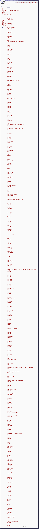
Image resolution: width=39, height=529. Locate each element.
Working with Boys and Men (4, 25)
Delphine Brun (9, 123)
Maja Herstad (9, 297)
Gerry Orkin (9, 167)
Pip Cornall (9, 399)
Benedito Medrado (10, 49)
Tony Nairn (9, 490)
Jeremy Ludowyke (10, 230)
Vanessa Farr (9, 505)
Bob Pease (9, 54)
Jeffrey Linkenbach (10, 224)
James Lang (9, 209)
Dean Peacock (9, 120)
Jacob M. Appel (9, 207)
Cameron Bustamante (10, 68)
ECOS (8, 129)
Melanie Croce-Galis (10, 329)
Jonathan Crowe (9, 247)
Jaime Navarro (9, 208)
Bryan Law (8, 63)
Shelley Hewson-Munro (10, 452)
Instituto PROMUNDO (10, 195)
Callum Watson (9, 67)
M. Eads (8, 294)
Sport (2, 21)
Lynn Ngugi (9, 292)
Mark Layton (9, 314)
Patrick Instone (9, 381)
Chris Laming (9, 86)
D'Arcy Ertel (9, 101)
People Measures (10, 395)
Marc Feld (8, 305)
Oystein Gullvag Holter (10, 376)
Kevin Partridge (9, 264)
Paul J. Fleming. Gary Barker (11, 389)
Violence (3, 22)
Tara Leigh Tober (9, 483)
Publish (26, 2)
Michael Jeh (9, 342)
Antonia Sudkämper (10, 36)
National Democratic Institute (11, 359)
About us (29, 2)
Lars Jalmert (9, 275)
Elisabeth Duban (9, 133)
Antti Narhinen (9, 37)
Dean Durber (9, 119)
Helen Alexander (9, 181)
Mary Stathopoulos (10, 320)
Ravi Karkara (9, 408)
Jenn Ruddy (9, 226)
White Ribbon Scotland (10, 517)
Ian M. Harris (9, 189)
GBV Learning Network (10, 160)
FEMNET (8, 145)
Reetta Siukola (9, 411)
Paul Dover (9, 386)
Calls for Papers (4, 10)
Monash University (10, 353)
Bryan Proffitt (9, 64)
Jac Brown (9, 203)
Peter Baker (9, 397)
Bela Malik (9, 45)
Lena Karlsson (9, 280)
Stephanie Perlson (10, 463)
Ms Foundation (9, 354)
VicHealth (8, 509)
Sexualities (3, 20)
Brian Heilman (9, 59)
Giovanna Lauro (9, 168)
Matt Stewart (9, 324)
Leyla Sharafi (9, 283)
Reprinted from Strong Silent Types (12, 415)
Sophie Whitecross (10, 460)
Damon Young (9, 103)
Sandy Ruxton (9, 442)
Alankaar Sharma (9, 18)
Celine (8, 79)
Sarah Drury (9, 443)
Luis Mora (8, 289)
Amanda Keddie (9, 24)
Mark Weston (9, 316)
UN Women (9, 499)
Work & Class (4, 23)
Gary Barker (9, 155)
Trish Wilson (9, 494)
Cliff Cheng (9, 94)
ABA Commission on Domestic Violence (13, 10)
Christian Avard (9, 88)
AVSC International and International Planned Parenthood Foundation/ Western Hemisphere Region (21, 42)
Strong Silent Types (10, 474)
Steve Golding (9, 472)
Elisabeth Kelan (9, 134)
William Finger (9, 518)
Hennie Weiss (9, 182)
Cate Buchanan (9, 75)
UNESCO (8, 500)
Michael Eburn (9, 340)
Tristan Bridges (9, 495)
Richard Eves (9, 419)
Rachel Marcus (9, 404)
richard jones (9, 420)
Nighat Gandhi (9, 364)
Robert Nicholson (10, 428)
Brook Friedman (9, 62)
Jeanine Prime (9, 220)
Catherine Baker (9, 76)
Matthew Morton (9, 327)
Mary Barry (9, 319)
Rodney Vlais (9, 430)
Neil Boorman (9, 360)
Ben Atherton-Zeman (10, 46)
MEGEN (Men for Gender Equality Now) (13, 328)
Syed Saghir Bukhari (10, 478)
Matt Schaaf (9, 323)
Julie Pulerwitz (9, 257)
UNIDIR (8, 504)
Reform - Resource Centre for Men (12, 412)
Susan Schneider (9, 477)
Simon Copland (9, 456)
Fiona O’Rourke (9, 146)
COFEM (8, 97)
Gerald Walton (9, 164)
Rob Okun (8, 424)
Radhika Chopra (9, 406)
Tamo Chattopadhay (10, 482)
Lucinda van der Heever (10, 288)
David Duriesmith (9, 115)
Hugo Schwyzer (9, 186)
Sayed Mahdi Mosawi (10, 447)
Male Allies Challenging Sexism (12, 298)
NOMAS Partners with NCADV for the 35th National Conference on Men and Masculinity (20, 367)
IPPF (8, 202)
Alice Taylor (9, 20)
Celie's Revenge (9, 77)
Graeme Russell (9, 169)
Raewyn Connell (9, 407)
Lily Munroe (9, 284)
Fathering (3, 11)
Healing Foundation (10, 177)
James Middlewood (10, 211)
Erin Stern (8, 142)
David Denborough (10, 112)
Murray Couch (9, 355)
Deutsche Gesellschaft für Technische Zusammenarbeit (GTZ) (16, 124)
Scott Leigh (9, 450)
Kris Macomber (9, 271)
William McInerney (10, 520)
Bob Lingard (9, 53)
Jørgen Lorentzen (10, 252)
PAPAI (8, 377)
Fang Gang (9, 143)
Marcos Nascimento (10, 307)
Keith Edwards (9, 260)
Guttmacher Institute (10, 172)
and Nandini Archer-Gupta (11, 27)
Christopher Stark (10, 90)
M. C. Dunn (9, 293)
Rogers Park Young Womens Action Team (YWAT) (14, 433)
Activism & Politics (3, 9)
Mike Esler (9, 349)
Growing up (3, 12)
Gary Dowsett (9, 156)
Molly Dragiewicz (10, 351)
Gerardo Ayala (9, 165)
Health (2, 13)
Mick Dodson (9, 346)
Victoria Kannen (9, 512)
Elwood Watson (9, 137)
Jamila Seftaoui (9, 212)
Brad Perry (9, 55)
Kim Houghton (9, 268)
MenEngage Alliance (10, 338)
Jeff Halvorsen (9, 221)
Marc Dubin (9, 302)
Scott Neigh (9, 451)
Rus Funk (8, 437)
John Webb (9, 243)
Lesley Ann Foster (10, 281)
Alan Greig (8, 15)
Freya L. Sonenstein (10, 150)
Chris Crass (9, 84)
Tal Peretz (8, 481)
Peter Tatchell (9, 398)
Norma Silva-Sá (9, 368)
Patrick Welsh (9, 384)
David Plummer (9, 116)
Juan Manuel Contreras (10, 255)
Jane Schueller (9, 217)
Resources (3, 19)
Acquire (8, 11)
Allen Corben (9, 22)
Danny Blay (9, 106)
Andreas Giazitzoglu (10, 28)
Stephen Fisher (9, 465)
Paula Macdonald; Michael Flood (12, 393)
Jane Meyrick (9, 216)
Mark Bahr (8, 311)
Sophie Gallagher (9, 459)
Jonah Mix (8, 246)
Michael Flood (9, 341)
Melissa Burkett (9, 332)
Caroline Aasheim (10, 71)
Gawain (8, 159)
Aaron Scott (9, 9)
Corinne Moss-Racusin (10, 99)
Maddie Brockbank (10, 296)
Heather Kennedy (9, 180)
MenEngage (9, 337)
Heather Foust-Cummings (11, 178)
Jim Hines (8, 235)
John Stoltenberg (9, 242)
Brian (8, 58)
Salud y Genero (9, 439)
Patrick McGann (9, 382)
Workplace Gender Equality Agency (12, 521)
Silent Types (9, 455)
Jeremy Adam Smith (10, 229)
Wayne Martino (9, 513)
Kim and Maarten (9, 266)
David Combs (9, 111)
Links (23, 2)
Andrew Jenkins (9, 31)
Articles (17, 2)
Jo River (8, 238)
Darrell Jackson (9, 110)
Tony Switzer (9, 491)
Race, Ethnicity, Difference (4, 18)
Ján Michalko (9, 213)
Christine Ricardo (9, 89)
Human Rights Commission (11, 187)
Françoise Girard (9, 147)
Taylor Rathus (9, 485)
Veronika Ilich (9, 507)
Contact (36, 2)
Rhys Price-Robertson (10, 417)
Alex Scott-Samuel (10, 19)
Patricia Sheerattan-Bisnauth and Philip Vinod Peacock (15, 380)
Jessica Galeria (9, 233)
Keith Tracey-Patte (10, 261)
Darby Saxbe (9, 107)
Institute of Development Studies (12, 194)
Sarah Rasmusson (10, 446)
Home (8, 4)
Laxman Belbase (9, 279)
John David (9, 239)
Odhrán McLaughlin (10, 372)
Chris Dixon (9, 85)
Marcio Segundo (9, 306)
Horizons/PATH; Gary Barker (11, 185)
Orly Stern (8, 373)
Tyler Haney (9, 498)
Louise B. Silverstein (10, 285)
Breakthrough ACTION (10, 57)
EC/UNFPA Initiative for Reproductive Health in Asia (15, 128)
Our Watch (8, 375)
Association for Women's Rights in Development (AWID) (15, 41)
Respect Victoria (9, 416)
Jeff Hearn (9, 222)
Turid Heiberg (9, 496)
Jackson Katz (9, 204)
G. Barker (8, 151)
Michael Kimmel (9, 345)
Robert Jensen (9, 425)
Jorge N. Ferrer (9, 251)
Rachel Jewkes (9, 403)
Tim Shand (9, 487)
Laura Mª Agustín (10, 276)
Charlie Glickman (9, 81)
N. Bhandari (9, 358)
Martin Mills (9, 318)
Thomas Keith (9, 486)
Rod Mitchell (9, 429)
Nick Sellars (9, 362)
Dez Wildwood (9, 125)
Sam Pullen (9, 441)
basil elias (8, 44)
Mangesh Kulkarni (10, 301)
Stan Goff (8, 461)
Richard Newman (9, 421)
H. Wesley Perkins (10, 173)
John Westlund (9, 244)
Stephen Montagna (10, 468)
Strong (8, 473)
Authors (20, 2)
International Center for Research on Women (13, 198)
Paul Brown (9, 385)
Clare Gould (9, 93)
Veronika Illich (9, 508)
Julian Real (9, 256)
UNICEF (8, 503)
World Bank (9, 522)
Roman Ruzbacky (9, 434)
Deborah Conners (10, 121)
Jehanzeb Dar (9, 225)
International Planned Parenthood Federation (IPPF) (15, 199)
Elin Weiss (9, 132)
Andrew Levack (9, 32)
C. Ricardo (8, 66)
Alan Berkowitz (9, 14)
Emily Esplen (9, 138)
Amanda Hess (9, 23)
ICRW (8, 191)
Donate (33, 2)
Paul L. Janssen (9, 390)
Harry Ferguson (9, 176)
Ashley (8, 40)
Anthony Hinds (9, 35)
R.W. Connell (9, 402)
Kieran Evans (9, 265)
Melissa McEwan (9, 333)
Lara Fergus (9, 274)
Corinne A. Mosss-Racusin (11, 98)
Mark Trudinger (9, 315)
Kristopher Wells (9, 272)
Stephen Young (9, 469)
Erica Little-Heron (10, 141)
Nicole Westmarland (10, 363)
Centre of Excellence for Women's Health (13, 80)
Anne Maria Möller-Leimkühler (11, 33)
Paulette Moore (9, 394)
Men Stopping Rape (10, 336)
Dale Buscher (9, 102)
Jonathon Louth (9, 248)
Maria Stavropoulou (10, 310)
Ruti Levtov (9, 438)
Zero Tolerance (9, 525)
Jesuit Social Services (10, 234)
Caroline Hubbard (9, 72)
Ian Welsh (8, 190)
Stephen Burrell (9, 464)
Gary (8, 154)
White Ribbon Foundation (11, 516)
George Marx (9, 163)
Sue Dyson (9, 476)
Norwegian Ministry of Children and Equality (13, 371)
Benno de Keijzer (9, 50)
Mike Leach (9, 350)
